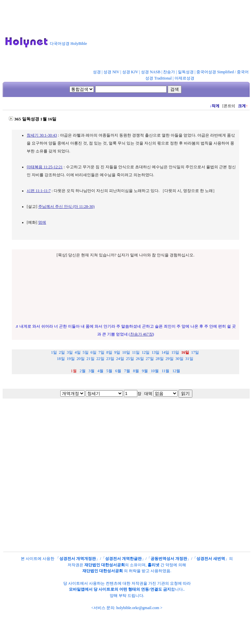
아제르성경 (184, 78)
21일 (91, 358)
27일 (150, 358)
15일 (175, 352)
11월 (166, 371)
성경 (97, 72)
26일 (140, 358)
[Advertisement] (132, 36)
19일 (71, 358)
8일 (109, 352)
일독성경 (186, 72)
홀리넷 (153, 565)
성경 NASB (150, 72)
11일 (136, 352)
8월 (136, 371)
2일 (62, 352)
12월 (176, 371)
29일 (170, 358)
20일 (81, 358)
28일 (160, 358)
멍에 (42, 222)
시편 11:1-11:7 (39, 190)
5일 (86, 352)
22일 (100, 358)
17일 (195, 352)
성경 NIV (111, 72)
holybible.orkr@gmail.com (137, 607)
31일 (189, 358)
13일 (155, 352)
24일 (120, 358)
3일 (70, 352)
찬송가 (169, 72)
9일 (117, 352)
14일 (165, 352)
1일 (54, 352)
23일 (110, 358)
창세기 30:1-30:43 (42, 135)
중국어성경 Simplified (215, 72)
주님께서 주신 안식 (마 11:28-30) (66, 206)
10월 (155, 371)
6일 (94, 352)
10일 (126, 352)
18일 (61, 358)
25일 (130, 358)
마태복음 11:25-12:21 (45, 167)
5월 (109, 371)
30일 (179, 358)
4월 (100, 371)
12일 (146, 352)
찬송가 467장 (141, 334)
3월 (92, 371)
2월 (83, 371)
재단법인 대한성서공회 (104, 565)
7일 (101, 352)
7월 (127, 371)
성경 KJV (130, 72)
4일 (78, 352)
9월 (145, 371)
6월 (118, 371)
